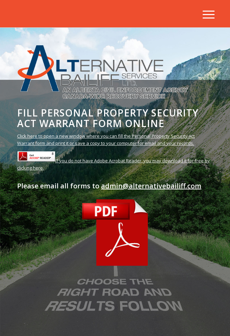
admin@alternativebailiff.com (151, 185)
